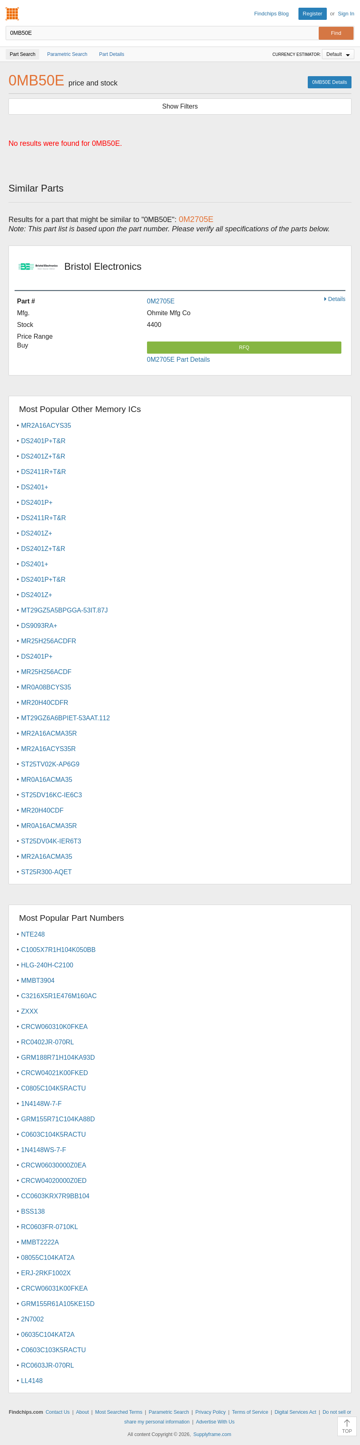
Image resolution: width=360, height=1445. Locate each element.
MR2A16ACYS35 (46, 425)
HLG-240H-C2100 (47, 965)
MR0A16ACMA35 (46, 779)
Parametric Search (169, 1412)
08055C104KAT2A (48, 1257)
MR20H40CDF (42, 810)
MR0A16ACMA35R (49, 825)
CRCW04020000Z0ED (54, 1180)
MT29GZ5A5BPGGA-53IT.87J (64, 610)
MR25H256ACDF (46, 671)
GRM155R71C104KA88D (58, 1119)
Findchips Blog (271, 14)
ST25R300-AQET (46, 872)
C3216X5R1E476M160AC (59, 996)
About (82, 1412)
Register (312, 14)
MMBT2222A (40, 1242)
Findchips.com (12, 14)
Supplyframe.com (212, 1434)
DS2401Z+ (36, 533)
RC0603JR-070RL (47, 1365)
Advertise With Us (215, 1422)
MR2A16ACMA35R (49, 733)
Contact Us (58, 1412)
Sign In (346, 14)
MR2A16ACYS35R (48, 748)
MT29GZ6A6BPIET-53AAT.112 (65, 718)
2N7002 (32, 1319)
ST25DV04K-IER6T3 (51, 841)
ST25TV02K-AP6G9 (50, 764)
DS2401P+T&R (43, 441)
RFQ (244, 347)
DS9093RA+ (39, 625)
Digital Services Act (295, 1412)
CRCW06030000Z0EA (53, 1165)
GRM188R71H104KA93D (58, 1057)
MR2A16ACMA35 (46, 856)
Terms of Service (250, 1412)
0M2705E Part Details (178, 359)
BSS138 (33, 1211)
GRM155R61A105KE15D (57, 1303)
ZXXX (29, 1011)
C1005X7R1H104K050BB (58, 949)
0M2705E (161, 301)
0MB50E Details (329, 82)
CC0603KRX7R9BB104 (55, 1196)
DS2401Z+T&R (43, 456)
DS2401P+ (37, 502)
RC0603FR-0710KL (49, 1226)
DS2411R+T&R (43, 471)
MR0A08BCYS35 (46, 687)
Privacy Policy (210, 1412)
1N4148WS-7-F (43, 1149)
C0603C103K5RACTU (53, 1350)
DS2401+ (34, 487)
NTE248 (33, 934)
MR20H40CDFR (44, 702)
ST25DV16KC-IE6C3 (51, 795)
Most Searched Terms (119, 1412)
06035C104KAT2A (48, 1334)
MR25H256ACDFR (48, 641)
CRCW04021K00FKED (54, 1072)
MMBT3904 (38, 980)
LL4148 (32, 1380)
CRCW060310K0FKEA (54, 1026)
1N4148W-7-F (41, 1103)
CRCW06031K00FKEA (54, 1288)
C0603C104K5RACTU (53, 1134)
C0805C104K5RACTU (53, 1088)
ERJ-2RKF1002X (46, 1273)
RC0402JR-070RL (47, 1042)
